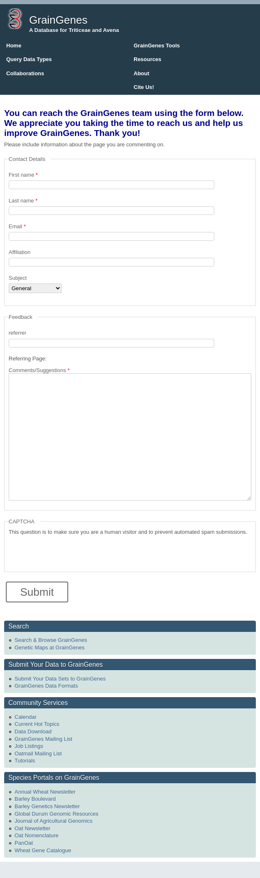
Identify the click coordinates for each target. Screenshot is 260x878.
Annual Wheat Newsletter (45, 792)
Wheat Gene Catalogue (43, 850)
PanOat (24, 843)
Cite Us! (144, 87)
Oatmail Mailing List (38, 753)
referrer (18, 333)
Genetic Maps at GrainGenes (49, 647)
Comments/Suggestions (39, 370)
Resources (147, 59)
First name (23, 175)
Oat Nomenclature (37, 835)
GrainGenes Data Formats (46, 686)
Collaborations (25, 73)
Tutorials (25, 760)
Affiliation (20, 252)
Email (17, 226)
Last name (23, 200)
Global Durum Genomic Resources (57, 814)
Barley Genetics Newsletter (47, 806)
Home (13, 45)
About (141, 73)
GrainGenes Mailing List (43, 739)
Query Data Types (29, 59)
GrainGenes (58, 20)
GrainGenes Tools (157, 45)
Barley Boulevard (35, 799)
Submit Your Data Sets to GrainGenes (60, 679)
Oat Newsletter (32, 828)
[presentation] (72, 551)
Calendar (26, 717)
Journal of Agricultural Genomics (53, 821)
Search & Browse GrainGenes (51, 640)
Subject (18, 278)
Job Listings (29, 746)
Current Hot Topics (37, 724)
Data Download (33, 731)
